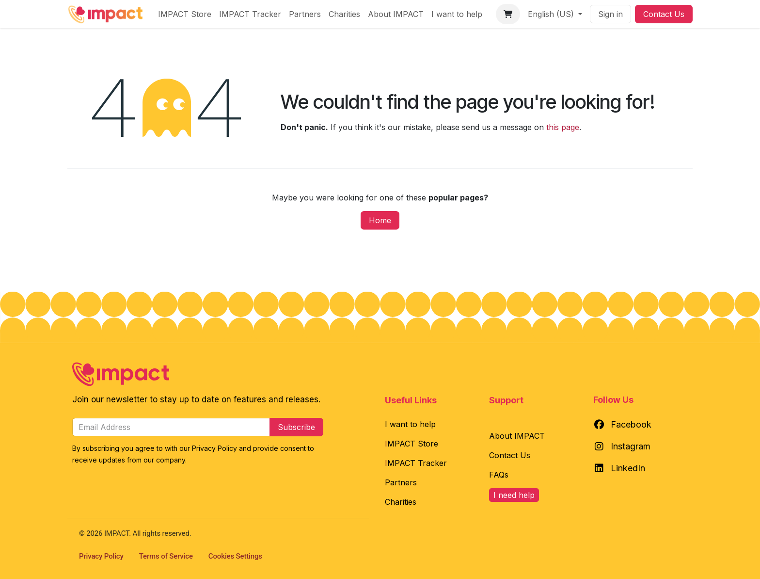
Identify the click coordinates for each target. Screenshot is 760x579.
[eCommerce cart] (508, 14)
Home (380, 220)
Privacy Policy (101, 556)
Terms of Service (166, 556)
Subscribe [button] (296, 427)
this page (562, 127)
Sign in (610, 14)
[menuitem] (184, 14)
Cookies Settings (235, 556)
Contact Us (663, 14)
